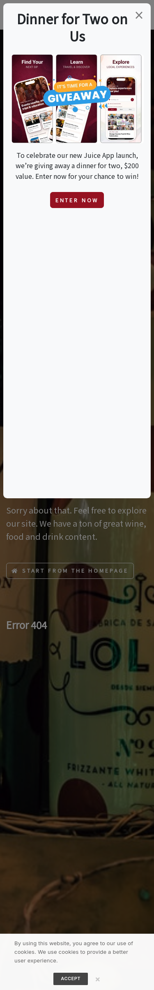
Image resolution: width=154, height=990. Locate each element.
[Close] (98, 979)
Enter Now (77, 200)
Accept (70, 978)
